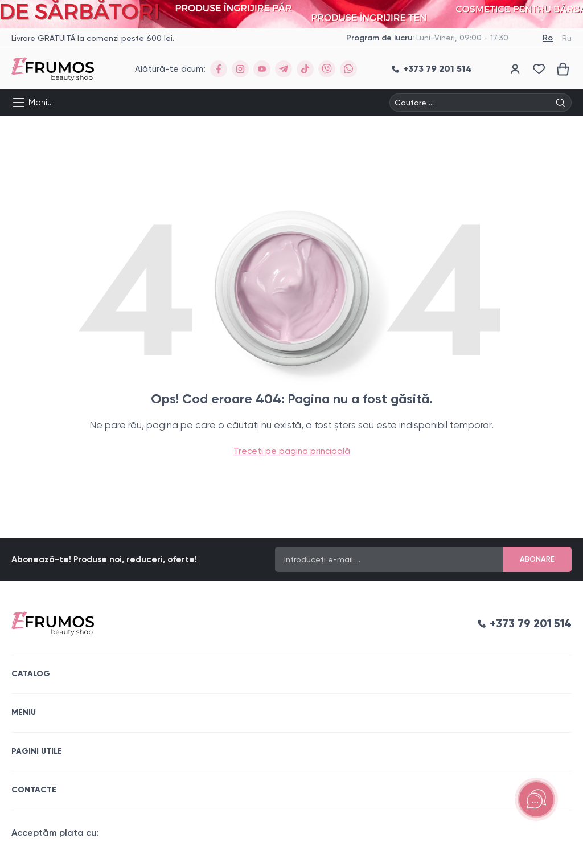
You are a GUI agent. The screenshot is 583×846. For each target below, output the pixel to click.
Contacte (33, 790)
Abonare (537, 559)
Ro (548, 38)
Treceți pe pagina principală (291, 451)
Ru (567, 38)
